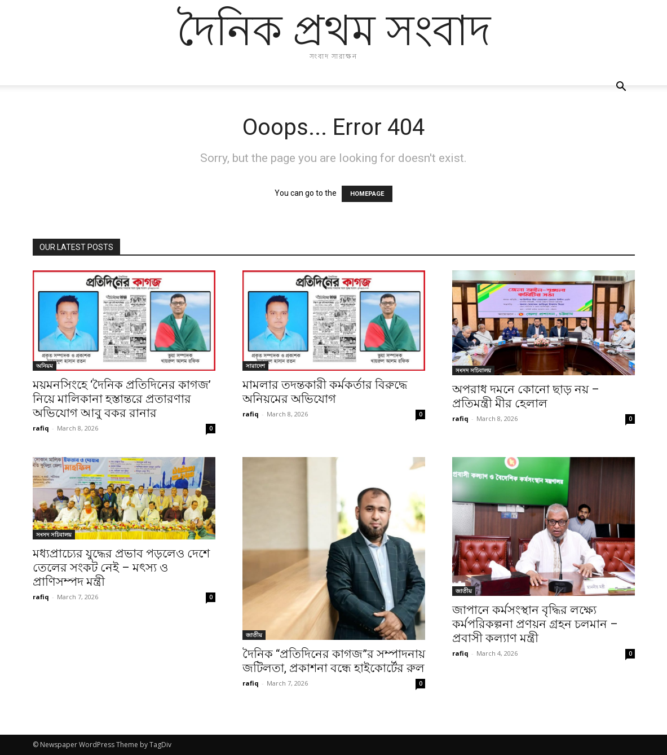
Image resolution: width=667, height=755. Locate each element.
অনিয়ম (44, 366)
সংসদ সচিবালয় (473, 370)
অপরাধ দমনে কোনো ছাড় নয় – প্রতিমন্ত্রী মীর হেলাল (525, 396)
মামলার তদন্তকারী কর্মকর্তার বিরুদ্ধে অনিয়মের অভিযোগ (324, 392)
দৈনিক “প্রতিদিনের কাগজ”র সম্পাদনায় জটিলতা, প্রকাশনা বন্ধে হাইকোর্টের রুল (333, 661)
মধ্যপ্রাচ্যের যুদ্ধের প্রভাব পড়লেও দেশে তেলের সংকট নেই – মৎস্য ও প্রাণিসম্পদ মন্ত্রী (121, 568)
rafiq (41, 428)
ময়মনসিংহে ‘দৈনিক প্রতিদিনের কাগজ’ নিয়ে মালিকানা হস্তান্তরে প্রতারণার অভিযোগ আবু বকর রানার (122, 399)
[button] (621, 87)
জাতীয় (254, 635)
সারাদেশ (255, 366)
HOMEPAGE (367, 193)
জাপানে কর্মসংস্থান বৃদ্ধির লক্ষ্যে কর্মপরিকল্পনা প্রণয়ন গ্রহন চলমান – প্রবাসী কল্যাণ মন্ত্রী (535, 624)
